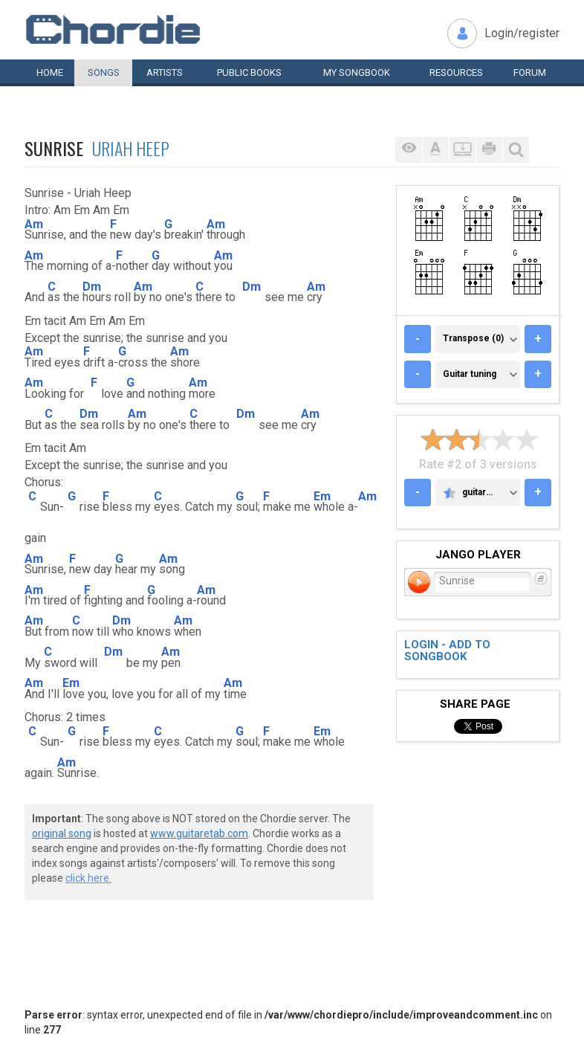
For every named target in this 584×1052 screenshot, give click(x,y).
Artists (164, 72)
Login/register (521, 33)
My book (356, 72)
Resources (456, 72)
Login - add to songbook (447, 651)
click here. (88, 878)
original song (61, 833)
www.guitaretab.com (199, 833)
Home (49, 72)
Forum (529, 72)
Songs (104, 72)
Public (249, 72)
